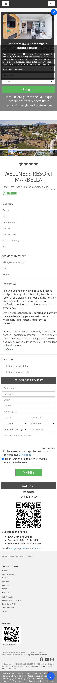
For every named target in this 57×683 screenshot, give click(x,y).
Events (4, 589)
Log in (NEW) (11, 668)
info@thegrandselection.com (25, 548)
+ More (8, 349)
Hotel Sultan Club (8, 604)
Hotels (4, 571)
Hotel (12, 186)
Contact (43, 666)
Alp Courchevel (8, 608)
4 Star (5, 186)
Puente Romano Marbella (11, 601)
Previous (3, 153)
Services (5, 585)
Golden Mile (41, 186)
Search (29, 89)
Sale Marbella (7, 597)
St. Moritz (5, 611)
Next (53, 153)
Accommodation (8, 574)
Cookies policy (24, 666)
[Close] (54, 12)
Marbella (29, 186)
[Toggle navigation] (51, 3)
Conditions (25, 454)
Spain (20, 186)
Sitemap (14, 666)
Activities (5, 581)
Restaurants (6, 578)
